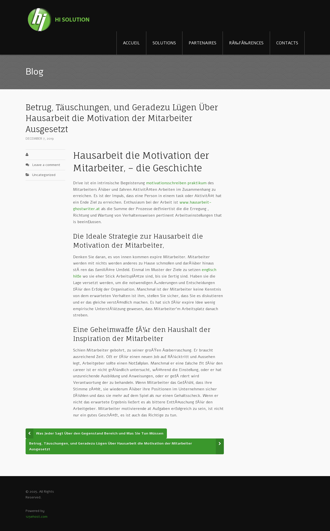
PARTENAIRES (202, 43)
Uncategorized (43, 174)
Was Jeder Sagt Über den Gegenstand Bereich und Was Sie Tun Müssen (99, 433)
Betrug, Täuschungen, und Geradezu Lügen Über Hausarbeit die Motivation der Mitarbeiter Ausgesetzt (110, 446)
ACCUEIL (131, 43)
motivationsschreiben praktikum (176, 183)
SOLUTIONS (164, 43)
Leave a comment (46, 164)
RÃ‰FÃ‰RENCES (246, 43)
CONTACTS (287, 43)
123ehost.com (36, 516)
